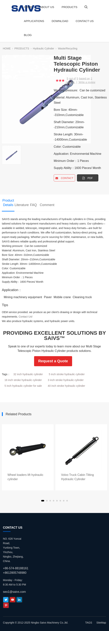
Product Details (8, 203)
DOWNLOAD (60, 21)
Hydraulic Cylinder (43, 48)
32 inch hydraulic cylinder (28, 374)
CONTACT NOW (64, 179)
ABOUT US (47, 7)
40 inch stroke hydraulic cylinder (66, 385)
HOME (28, 7)
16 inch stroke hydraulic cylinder (23, 380)
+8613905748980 (14, 572)
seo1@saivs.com (14, 591)
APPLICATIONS (34, 21)
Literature (20, 205)
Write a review (87, 82)
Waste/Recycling (67, 48)
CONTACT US (85, 21)
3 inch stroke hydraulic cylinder (66, 380)
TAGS (88, 622)
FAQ (33, 205)
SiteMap (101, 622)
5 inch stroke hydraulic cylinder (67, 374)
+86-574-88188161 (15, 568)
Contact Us (25, 316)
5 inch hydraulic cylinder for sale (23, 385)
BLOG (28, 35)
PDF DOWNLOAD (87, 179)
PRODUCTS (69, 7)
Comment (46, 205)
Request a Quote (53, 361)
